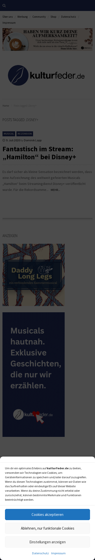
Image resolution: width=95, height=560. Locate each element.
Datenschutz (40, 553)
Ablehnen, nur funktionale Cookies (47, 528)
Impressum (58, 553)
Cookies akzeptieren (47, 514)
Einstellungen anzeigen (47, 542)
